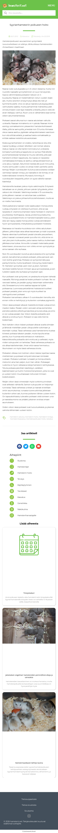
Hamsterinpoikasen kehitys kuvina (29, 763)
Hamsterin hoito (31, 417)
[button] (51, 5)
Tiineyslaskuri (29, 593)
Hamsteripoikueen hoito (36, 419)
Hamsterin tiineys (46, 417)
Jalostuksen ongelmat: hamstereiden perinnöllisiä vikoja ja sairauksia (29, 676)
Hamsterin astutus (17, 417)
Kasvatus (25, 36)
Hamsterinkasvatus (17, 419)
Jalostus (49, 419)
